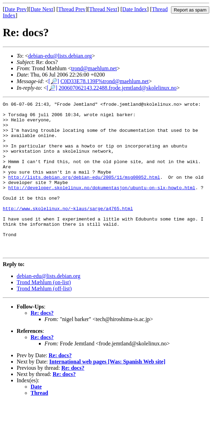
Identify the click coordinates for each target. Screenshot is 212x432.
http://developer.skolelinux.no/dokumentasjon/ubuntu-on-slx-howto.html (101, 205)
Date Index (134, 9)
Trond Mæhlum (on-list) (44, 312)
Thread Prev (71, 9)
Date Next (42, 9)
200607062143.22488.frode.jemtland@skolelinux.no (118, 88)
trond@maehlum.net (94, 68)
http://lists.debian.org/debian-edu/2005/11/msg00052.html (84, 193)
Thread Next (103, 9)
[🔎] (53, 81)
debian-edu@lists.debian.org (60, 56)
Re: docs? (42, 343)
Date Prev (16, 9)
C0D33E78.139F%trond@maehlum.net (104, 81)
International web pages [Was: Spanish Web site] (107, 392)
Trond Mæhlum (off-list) (44, 319)
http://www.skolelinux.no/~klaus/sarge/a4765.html (68, 230)
